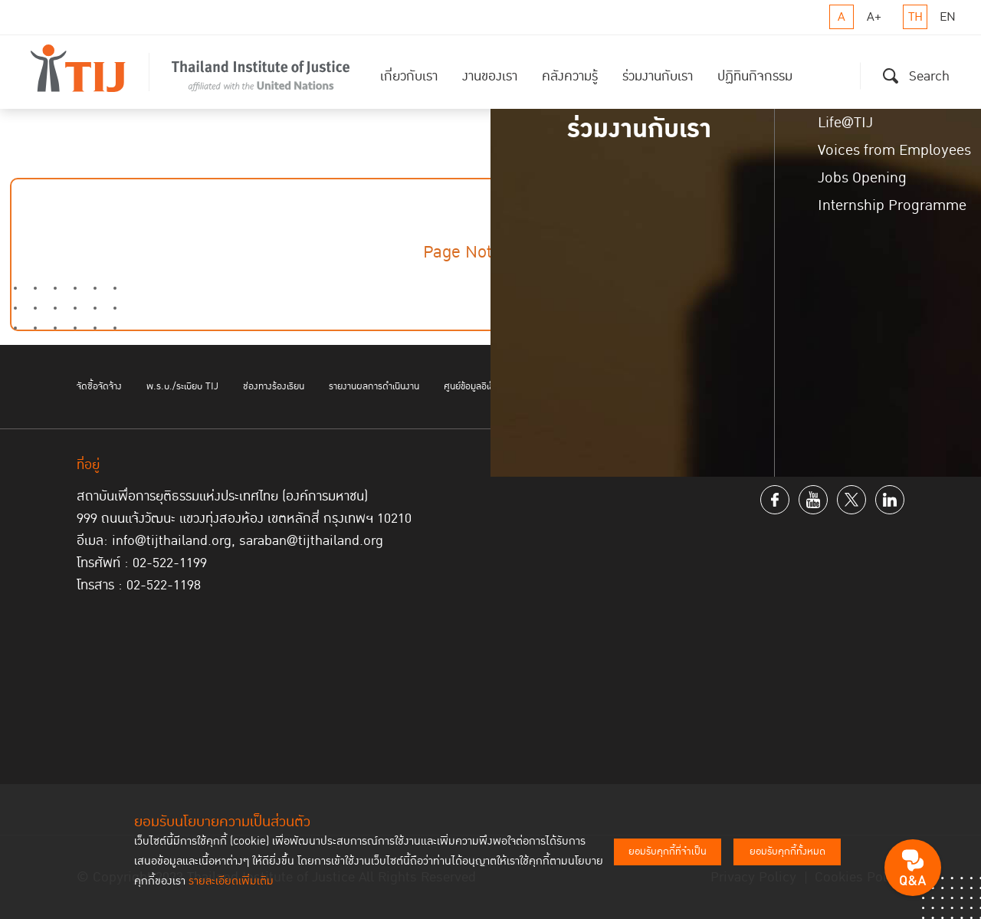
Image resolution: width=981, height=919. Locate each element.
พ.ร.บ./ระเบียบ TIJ (182, 386)
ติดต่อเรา (853, 386)
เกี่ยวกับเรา (409, 76)
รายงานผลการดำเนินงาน (374, 386)
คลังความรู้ (570, 76)
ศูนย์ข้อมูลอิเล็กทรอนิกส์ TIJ (496, 386)
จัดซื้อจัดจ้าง (99, 386)
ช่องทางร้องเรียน (273, 386)
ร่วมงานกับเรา (657, 76)
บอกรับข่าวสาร (600, 386)
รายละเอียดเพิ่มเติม (231, 881)
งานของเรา (489, 76)
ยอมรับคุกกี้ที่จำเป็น (667, 851)
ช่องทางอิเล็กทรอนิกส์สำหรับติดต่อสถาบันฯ (731, 386)
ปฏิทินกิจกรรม (754, 76)
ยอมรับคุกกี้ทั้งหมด (787, 851)
